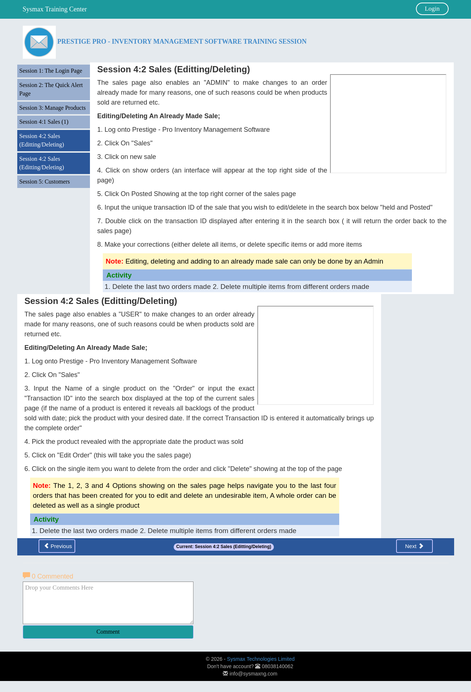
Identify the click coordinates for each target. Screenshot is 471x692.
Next (414, 546)
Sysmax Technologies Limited (260, 659)
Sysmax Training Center (55, 9)
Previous (58, 546)
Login (432, 8)
